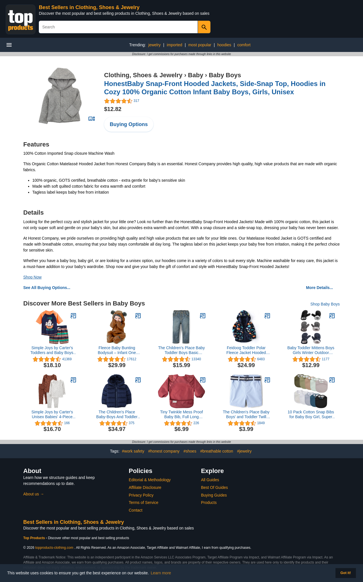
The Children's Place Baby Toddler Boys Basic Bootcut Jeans (181, 350)
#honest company (164, 451)
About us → (33, 494)
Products (209, 502)
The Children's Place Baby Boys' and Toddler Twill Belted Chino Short (246, 414)
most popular (199, 45)
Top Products (34, 538)
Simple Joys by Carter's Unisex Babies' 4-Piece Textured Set (52, 414)
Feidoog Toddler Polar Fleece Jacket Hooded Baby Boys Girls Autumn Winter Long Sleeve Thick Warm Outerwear (246, 350)
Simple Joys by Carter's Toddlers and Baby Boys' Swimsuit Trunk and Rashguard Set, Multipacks (52, 350)
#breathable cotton (216, 451)
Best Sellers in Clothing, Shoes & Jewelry (89, 7)
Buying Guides (214, 495)
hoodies (224, 45)
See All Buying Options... (46, 287)
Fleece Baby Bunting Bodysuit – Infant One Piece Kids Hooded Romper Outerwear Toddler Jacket (117, 350)
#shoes (189, 451)
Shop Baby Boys (325, 304)
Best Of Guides (214, 487)
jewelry (154, 45)
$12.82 (112, 109)
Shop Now (32, 277)
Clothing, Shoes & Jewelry (143, 75)
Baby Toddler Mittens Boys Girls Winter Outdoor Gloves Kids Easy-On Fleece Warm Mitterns (310, 350)
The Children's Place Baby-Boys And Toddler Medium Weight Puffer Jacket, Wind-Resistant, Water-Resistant (117, 414)
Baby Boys (225, 75)
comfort (244, 45)
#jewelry (244, 451)
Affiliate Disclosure (145, 487)
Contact (135, 510)
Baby (195, 75)
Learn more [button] (161, 573)
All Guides (210, 480)
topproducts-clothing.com (54, 548)
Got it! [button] (345, 573)
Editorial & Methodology (150, 480)
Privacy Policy (141, 495)
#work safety (133, 451)
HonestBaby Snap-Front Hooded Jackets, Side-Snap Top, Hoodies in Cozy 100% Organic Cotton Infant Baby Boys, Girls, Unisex (215, 88)
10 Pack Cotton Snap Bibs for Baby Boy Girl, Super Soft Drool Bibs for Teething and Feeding (311, 414)
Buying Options (129, 124)
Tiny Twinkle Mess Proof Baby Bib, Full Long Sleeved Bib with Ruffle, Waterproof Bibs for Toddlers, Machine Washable (181, 414)
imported (174, 45)
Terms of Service (143, 502)
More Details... (319, 287)
